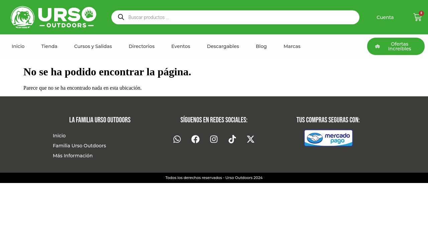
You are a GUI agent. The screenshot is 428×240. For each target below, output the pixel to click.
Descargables (223, 46)
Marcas (292, 46)
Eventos (180, 46)
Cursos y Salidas (93, 46)
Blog (261, 46)
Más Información (73, 156)
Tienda (49, 46)
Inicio (18, 46)
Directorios (142, 46)
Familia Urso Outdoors (79, 146)
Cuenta (385, 17)
